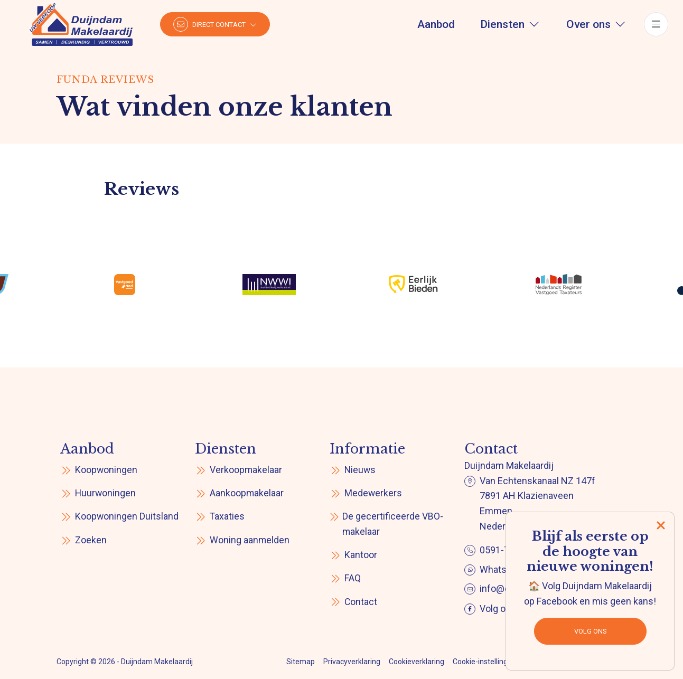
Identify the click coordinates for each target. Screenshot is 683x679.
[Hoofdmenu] (654, 26)
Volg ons (590, 631)
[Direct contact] (217, 26)
